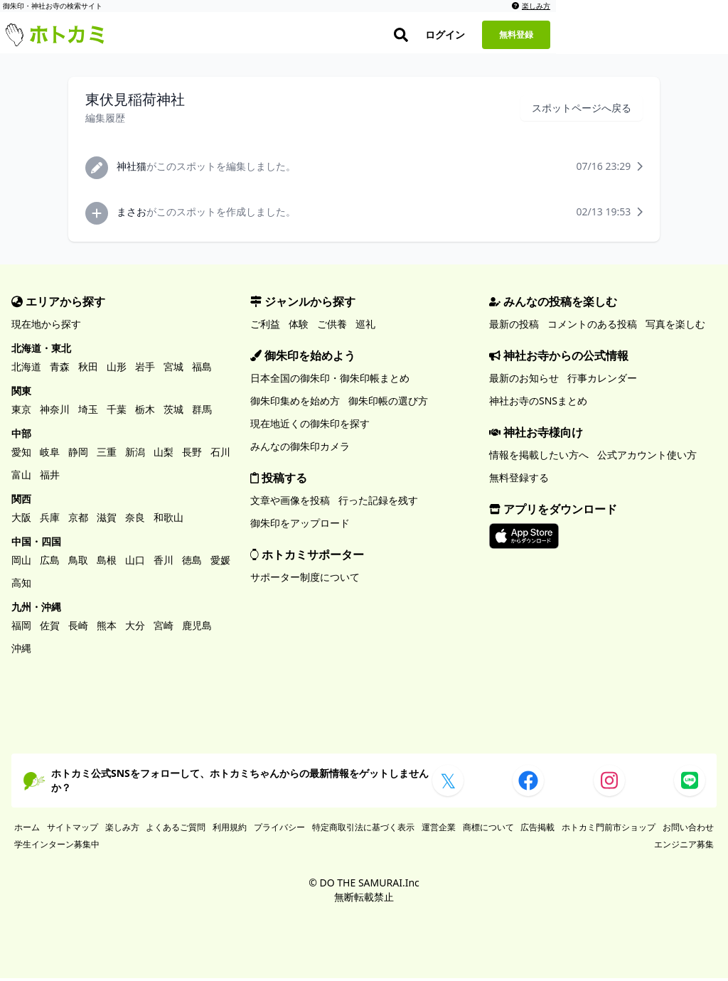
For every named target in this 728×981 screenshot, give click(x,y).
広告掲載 (537, 830)
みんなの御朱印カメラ (300, 449)
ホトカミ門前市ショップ (608, 830)
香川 (163, 562)
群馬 (202, 412)
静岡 (78, 454)
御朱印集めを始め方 (295, 403)
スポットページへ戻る (581, 110)
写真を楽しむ (675, 326)
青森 (60, 369)
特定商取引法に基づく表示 (363, 830)
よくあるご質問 (175, 830)
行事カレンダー (602, 380)
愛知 (21, 454)
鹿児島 (197, 628)
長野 (192, 454)
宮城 (173, 369)
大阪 (21, 520)
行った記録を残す (378, 503)
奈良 (135, 520)
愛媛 (220, 562)
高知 (21, 585)
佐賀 (50, 628)
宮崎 (163, 628)
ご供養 (332, 326)
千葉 (117, 412)
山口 (135, 562)
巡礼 (365, 326)
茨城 (173, 412)
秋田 (88, 369)
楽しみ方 (703, 6)
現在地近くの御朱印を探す (310, 426)
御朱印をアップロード (300, 525)
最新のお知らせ (524, 380)
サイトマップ (72, 830)
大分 (135, 628)
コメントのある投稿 (592, 326)
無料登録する (519, 480)
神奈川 (55, 412)
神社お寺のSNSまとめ (538, 403)
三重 (107, 454)
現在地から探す (46, 326)
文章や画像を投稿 (290, 503)
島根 (107, 562)
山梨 (163, 454)
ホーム (27, 830)
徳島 (192, 562)
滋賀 (107, 520)
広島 (50, 562)
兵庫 (50, 520)
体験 (299, 326)
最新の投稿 (514, 326)
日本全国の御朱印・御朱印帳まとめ (330, 380)
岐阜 (50, 454)
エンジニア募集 (684, 847)
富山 (21, 477)
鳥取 (78, 562)
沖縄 (21, 651)
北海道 (26, 369)
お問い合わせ (688, 830)
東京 (21, 412)
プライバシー (279, 830)
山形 (117, 369)
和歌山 (168, 520)
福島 (202, 369)
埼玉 (88, 412)
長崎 (78, 628)
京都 (78, 520)
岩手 (145, 369)
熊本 (107, 628)
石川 (220, 454)
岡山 (21, 562)
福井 (50, 477)
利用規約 (230, 830)
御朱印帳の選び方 (388, 403)
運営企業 (439, 830)
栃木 (145, 412)
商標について (488, 830)
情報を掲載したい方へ (539, 457)
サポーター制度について (305, 579)
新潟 (135, 454)
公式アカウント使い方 (647, 457)
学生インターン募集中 (57, 847)
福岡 (21, 628)
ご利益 (265, 326)
